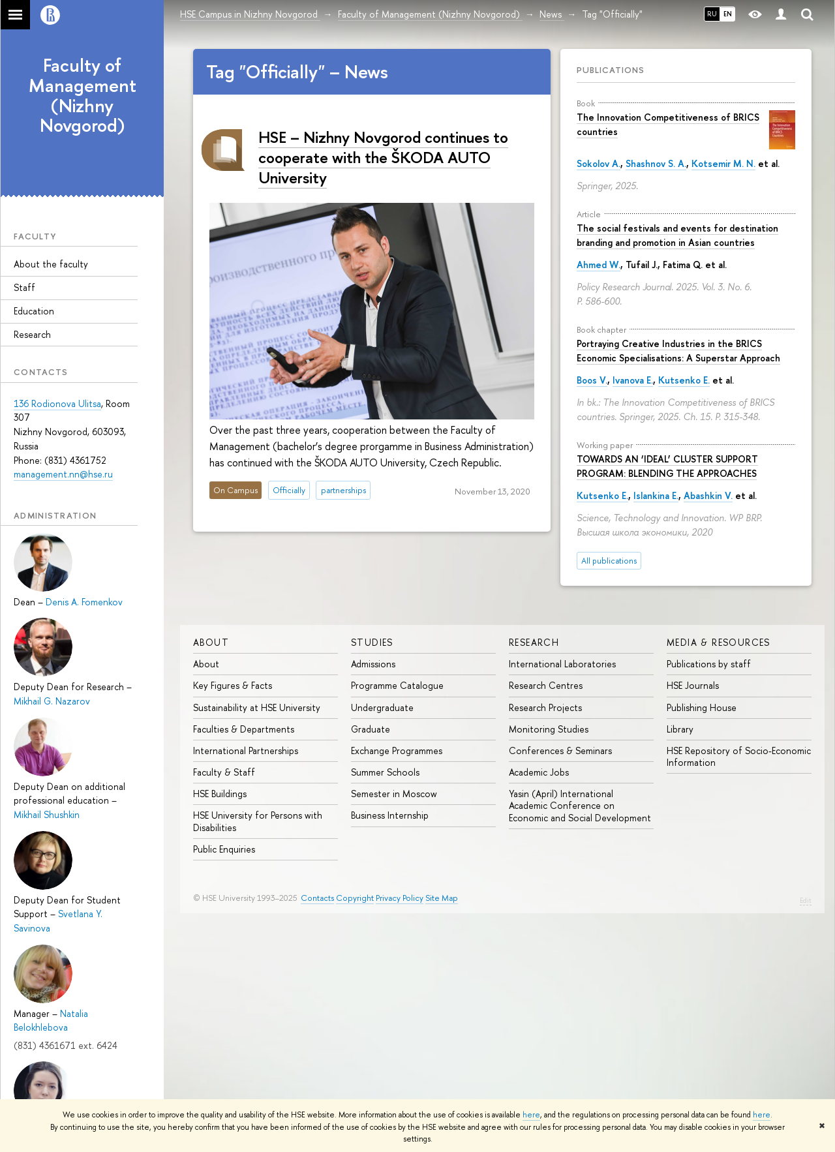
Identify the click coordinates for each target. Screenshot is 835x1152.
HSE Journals (693, 685)
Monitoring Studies (548, 729)
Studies (372, 642)
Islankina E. (655, 495)
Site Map (441, 897)
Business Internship (390, 815)
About (211, 642)
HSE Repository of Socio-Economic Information (739, 756)
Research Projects (545, 707)
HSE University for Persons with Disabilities (257, 821)
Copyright (355, 897)
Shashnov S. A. (656, 163)
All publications (609, 560)
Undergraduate (382, 707)
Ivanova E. (633, 380)
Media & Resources (718, 642)
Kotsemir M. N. (723, 163)
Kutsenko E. (684, 380)
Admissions (373, 664)
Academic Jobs (539, 772)
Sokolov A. (598, 163)
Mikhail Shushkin (47, 814)
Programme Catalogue (397, 685)
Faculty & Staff (224, 772)
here (531, 1115)
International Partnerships (245, 750)
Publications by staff (709, 664)
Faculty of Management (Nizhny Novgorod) (82, 95)
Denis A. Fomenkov (84, 602)
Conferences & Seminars (560, 750)
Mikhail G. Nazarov (52, 701)
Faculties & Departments (243, 729)
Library (680, 729)
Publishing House (701, 707)
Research (32, 334)
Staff (24, 287)
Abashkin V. (708, 495)
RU (712, 13)
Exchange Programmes (396, 750)
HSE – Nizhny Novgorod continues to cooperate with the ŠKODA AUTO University (383, 157)
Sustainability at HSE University (256, 707)
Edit (806, 900)
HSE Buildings (220, 793)
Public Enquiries (224, 849)
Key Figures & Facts (232, 685)
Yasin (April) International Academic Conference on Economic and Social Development (580, 805)
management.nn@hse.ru (63, 474)
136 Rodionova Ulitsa (57, 403)
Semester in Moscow (394, 793)
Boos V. (592, 380)
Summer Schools (385, 772)
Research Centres (546, 685)
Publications (611, 70)
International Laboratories (562, 664)
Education (34, 311)
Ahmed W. (598, 264)
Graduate (370, 729)
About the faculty (51, 264)
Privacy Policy (399, 897)
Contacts (317, 897)
